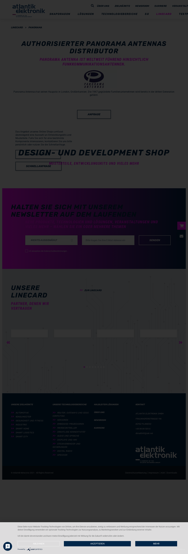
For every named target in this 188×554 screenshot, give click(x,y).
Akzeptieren (97, 543)
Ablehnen (38, 543)
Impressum (166, 549)
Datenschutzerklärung (178, 549)
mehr (156, 543)
